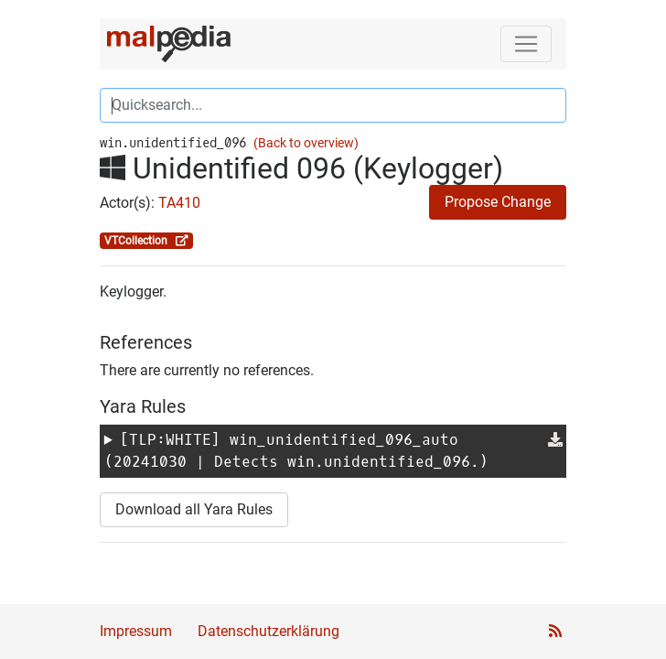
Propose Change (498, 202)
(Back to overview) (306, 143)
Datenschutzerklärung (268, 631)
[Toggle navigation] (526, 44)
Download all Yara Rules (194, 509)
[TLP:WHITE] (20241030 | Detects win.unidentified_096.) (296, 450)
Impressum (136, 631)
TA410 (179, 202)
